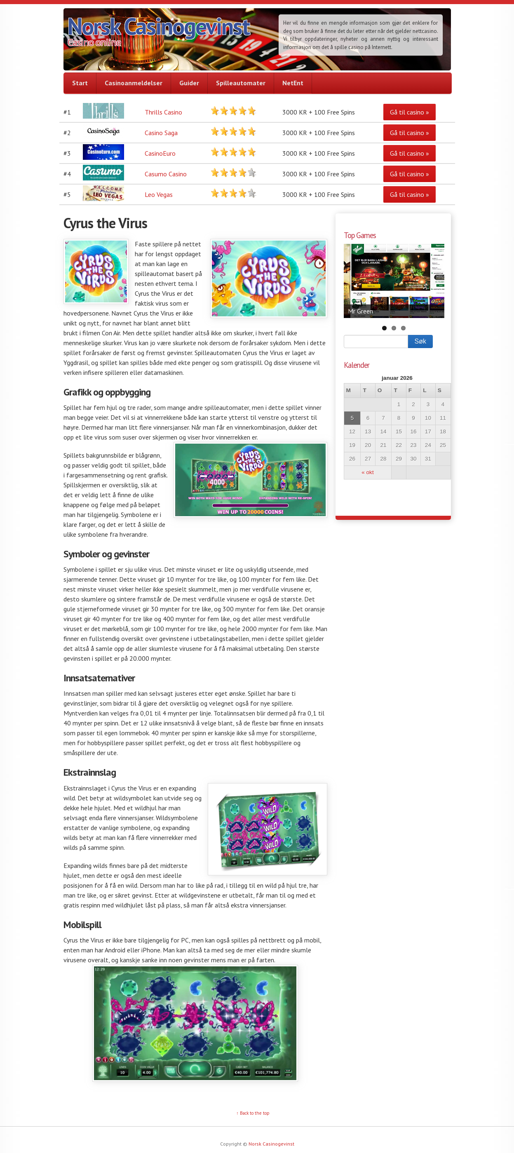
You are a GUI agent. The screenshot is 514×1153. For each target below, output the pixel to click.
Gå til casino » (409, 112)
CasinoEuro (160, 153)
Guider (189, 83)
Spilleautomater (240, 83)
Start (80, 83)
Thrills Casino (163, 112)
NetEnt (292, 83)
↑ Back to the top (253, 1113)
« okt (367, 472)
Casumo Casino (166, 174)
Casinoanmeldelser (133, 83)
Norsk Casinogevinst (158, 26)
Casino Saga (161, 133)
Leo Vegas (159, 194)
